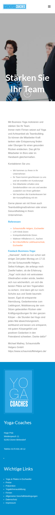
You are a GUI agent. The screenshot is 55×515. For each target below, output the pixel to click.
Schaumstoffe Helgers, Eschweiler (28, 228)
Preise (9, 482)
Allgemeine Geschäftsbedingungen (22, 496)
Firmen (9, 493)
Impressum (11, 503)
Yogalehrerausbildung (16, 489)
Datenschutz (11, 499)
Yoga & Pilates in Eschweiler (19, 479)
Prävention (11, 486)
